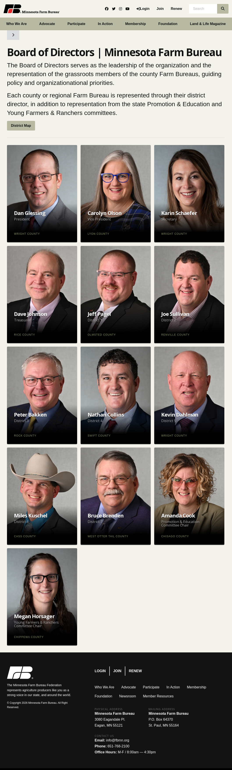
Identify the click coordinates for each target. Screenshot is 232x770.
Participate (76, 24)
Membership (135, 24)
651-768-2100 (118, 746)
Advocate (47, 24)
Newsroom (127, 696)
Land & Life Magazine (208, 24)
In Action (105, 24)
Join (160, 9)
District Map (21, 125)
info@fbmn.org (117, 740)
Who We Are (16, 24)
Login (100, 671)
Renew (176, 9)
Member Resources (158, 696)
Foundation (167, 24)
